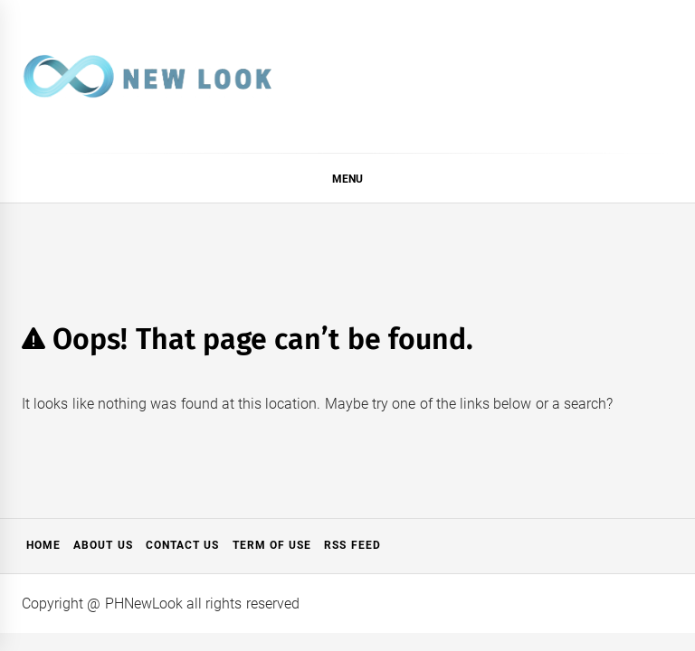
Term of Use (272, 545)
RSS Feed (352, 545)
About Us (102, 545)
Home (43, 545)
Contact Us (182, 545)
